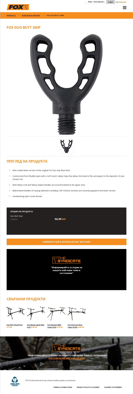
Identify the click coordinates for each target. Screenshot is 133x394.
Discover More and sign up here (67, 358)
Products (11, 15)
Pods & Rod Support (31, 15)
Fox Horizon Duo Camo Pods (75, 326)
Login (110, 2)
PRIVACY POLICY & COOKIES (88, 387)
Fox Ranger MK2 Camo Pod (54, 326)
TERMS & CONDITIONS (62, 387)
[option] (66, 84)
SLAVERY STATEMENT (113, 387)
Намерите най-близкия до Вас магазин (66, 241)
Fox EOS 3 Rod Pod (14, 325)
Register (122, 2)
